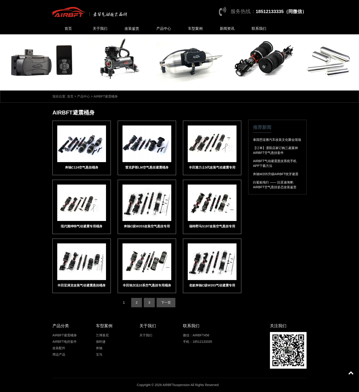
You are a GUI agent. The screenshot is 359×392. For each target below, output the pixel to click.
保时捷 (101, 341)
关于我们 (100, 28)
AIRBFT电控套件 (64, 341)
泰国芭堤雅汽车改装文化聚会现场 (277, 140)
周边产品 (58, 354)
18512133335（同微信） (281, 11)
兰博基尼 (102, 335)
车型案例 (195, 28)
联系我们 (259, 28)
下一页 (166, 302)
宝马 (99, 354)
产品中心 (163, 28)
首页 (68, 28)
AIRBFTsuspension (176, 385)
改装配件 (58, 348)
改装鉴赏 (132, 28)
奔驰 (99, 348)
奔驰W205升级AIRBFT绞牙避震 (275, 174)
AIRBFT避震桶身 (64, 335)
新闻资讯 (227, 28)
